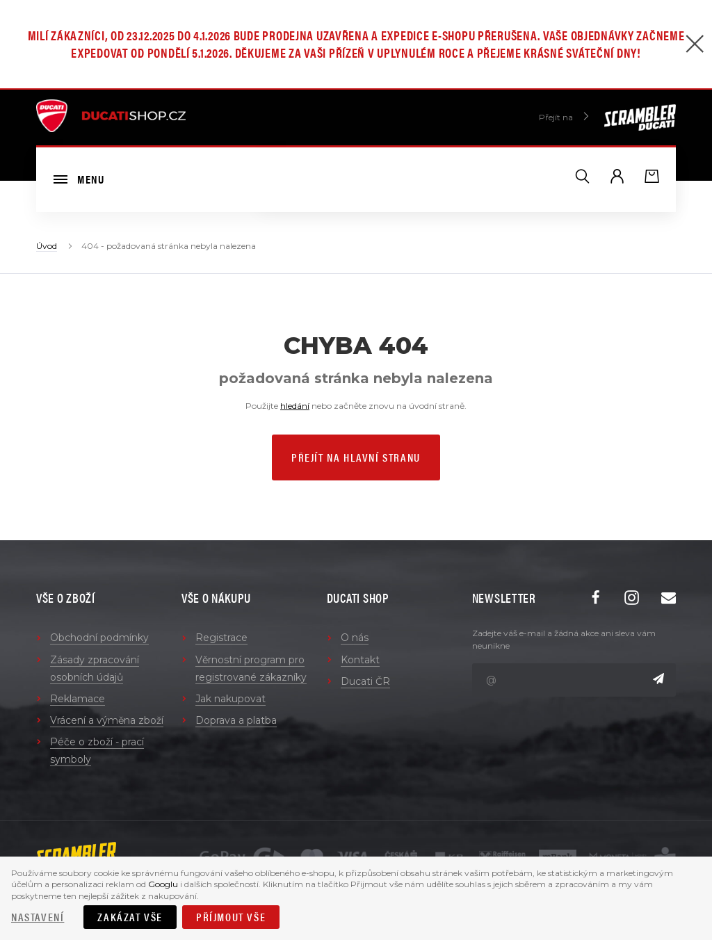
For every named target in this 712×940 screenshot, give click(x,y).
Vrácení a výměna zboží (106, 720)
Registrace (221, 637)
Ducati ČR (365, 681)
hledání (294, 405)
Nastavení (37, 917)
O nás (355, 637)
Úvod (46, 246)
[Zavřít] (695, 45)
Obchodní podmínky (99, 637)
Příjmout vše (231, 917)
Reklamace (77, 698)
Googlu (163, 884)
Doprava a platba (236, 720)
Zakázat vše (130, 917)
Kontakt (360, 660)
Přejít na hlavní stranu (356, 457)
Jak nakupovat (230, 698)
